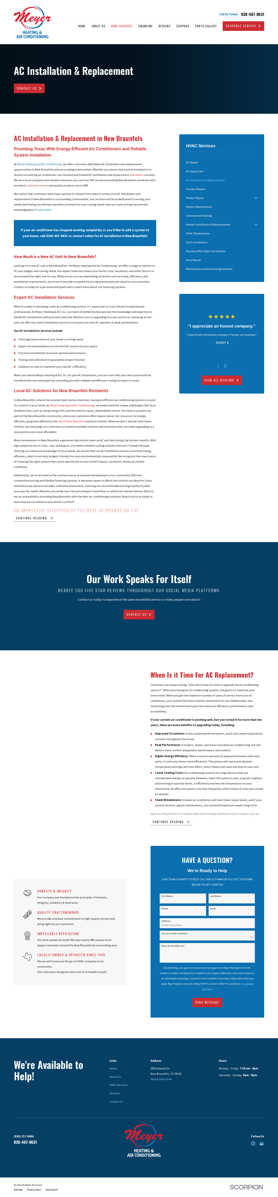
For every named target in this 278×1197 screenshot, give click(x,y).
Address (171, 921)
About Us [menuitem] (98, 26)
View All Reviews (221, 380)
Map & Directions (161, 1079)
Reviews (114, 1093)
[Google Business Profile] (262, 1143)
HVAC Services (118, 1085)
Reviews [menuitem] (165, 26)
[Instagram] (253, 1143)
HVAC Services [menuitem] (121, 26)
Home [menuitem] (82, 26)
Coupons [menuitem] (182, 26)
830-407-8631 (252, 14)
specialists (137, 175)
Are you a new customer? (180, 933)
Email (218, 908)
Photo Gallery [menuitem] (206, 26)
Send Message (213, 1002)
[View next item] (225, 366)
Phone (170, 908)
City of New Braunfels (71, 421)
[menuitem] (221, 162)
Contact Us (29, 88)
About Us (115, 1077)
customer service (37, 185)
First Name (172, 896)
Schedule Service (243, 26)
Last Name (220, 896)
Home (113, 1068)
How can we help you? (178, 945)
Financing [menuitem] (145, 26)
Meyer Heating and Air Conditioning (72, 405)
